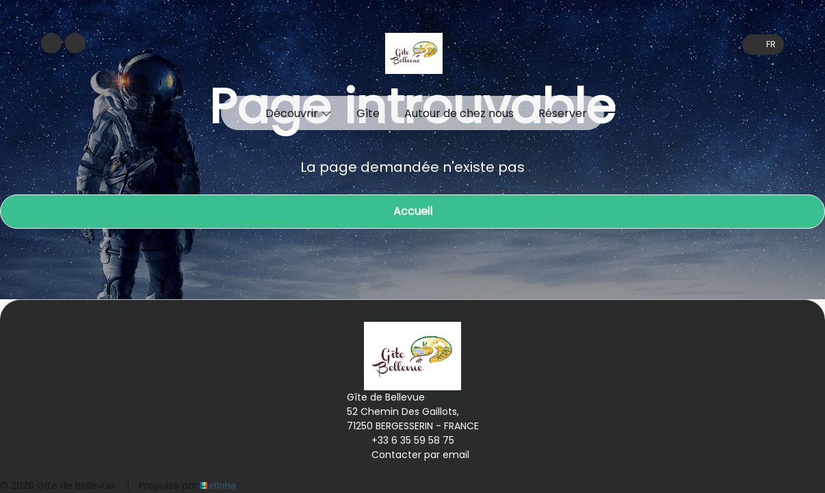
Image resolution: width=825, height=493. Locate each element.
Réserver (562, 113)
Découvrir (298, 113)
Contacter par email (412, 455)
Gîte (368, 113)
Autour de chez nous (459, 113)
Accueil (412, 211)
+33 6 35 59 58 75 (405, 440)
